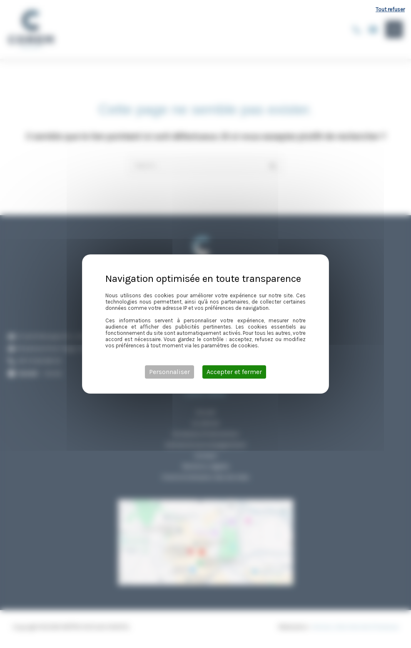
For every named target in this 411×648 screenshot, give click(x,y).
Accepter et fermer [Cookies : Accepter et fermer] (234, 372)
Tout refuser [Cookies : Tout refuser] (390, 9)
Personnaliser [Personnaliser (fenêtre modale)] (169, 372)
